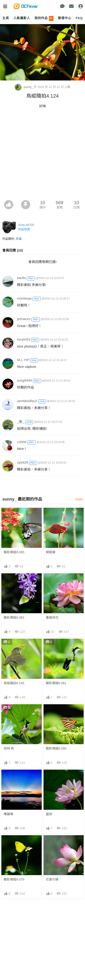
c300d (21, 442)
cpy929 (22, 462)
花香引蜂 (52, 879)
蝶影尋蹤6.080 (56, 748)
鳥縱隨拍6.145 (14, 683)
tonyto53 (23, 339)
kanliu (21, 278)
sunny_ (24, 87)
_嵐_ (20, 421)
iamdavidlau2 (27, 401)
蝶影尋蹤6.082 (14, 617)
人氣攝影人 (21, 18)
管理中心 (64, 18)
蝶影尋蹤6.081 (56, 683)
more (79, 499)
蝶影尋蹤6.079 (14, 879)
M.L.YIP (23, 360)
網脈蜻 (50, 552)
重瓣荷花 (52, 617)
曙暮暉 (8, 814)
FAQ (79, 18)
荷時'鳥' (9, 748)
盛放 (49, 814)
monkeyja (24, 298)
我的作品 (44, 18)
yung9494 (24, 380)
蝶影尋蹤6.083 (14, 552)
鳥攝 (19, 238)
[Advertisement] (42, 155)
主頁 (5, 18)
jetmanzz (24, 319)
